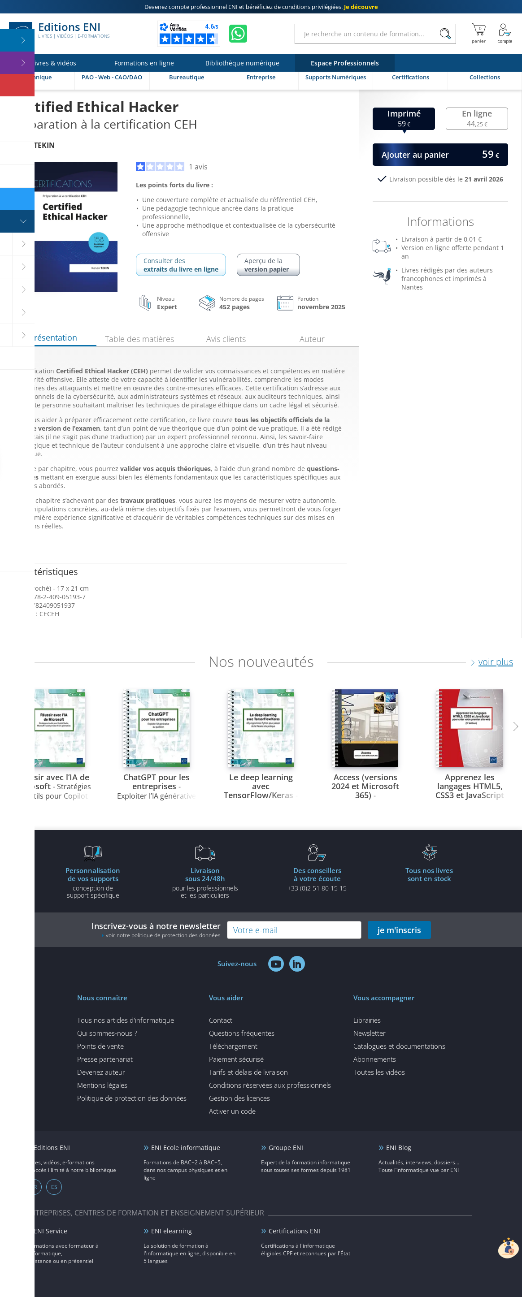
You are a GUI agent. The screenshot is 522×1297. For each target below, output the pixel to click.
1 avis (172, 167)
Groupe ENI (286, 1147)
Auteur (312, 338)
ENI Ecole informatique (185, 1147)
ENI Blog (398, 1147)
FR (34, 1187)
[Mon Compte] (505, 33)
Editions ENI (59, 33)
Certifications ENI (294, 1231)
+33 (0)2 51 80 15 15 (317, 879)
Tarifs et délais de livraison (248, 1072)
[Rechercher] (445, 34)
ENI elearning (171, 1231)
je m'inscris (399, 930)
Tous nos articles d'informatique (125, 1020)
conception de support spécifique (92, 882)
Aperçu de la (268, 264)
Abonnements (374, 1059)
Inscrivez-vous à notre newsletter (156, 930)
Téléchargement (233, 1046)
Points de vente (100, 1046)
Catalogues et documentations (399, 1046)
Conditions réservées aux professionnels (270, 1085)
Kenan (32, 145)
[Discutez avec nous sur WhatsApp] (238, 34)
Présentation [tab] (53, 337)
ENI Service (50, 1231)
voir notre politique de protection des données (163, 935)
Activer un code (232, 1111)
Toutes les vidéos (379, 1072)
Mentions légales (102, 1085)
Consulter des (181, 264)
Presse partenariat (105, 1059)
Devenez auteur (101, 1072)
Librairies (367, 1020)
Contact (220, 1020)
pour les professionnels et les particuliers (205, 882)
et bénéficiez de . (261, 7)
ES (54, 1187)
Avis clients (226, 338)
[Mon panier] (479, 33)
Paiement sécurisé (236, 1059)
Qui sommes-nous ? (107, 1033)
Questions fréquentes (241, 1033)
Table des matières (139, 338)
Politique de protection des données (132, 1098)
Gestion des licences (239, 1098)
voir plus (495, 662)
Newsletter (369, 1033)
